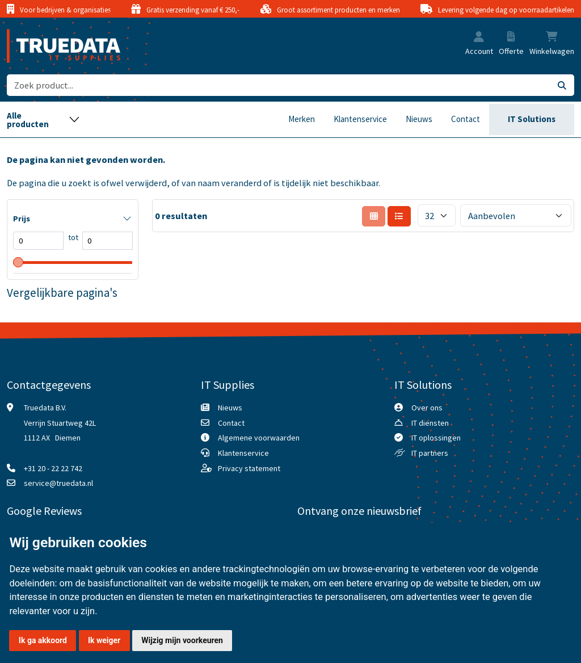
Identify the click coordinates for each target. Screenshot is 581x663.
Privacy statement (249, 468)
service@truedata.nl (58, 483)
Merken (301, 119)
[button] (479, 37)
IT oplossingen (436, 438)
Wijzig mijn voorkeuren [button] (182, 640)
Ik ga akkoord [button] (43, 640)
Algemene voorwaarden (259, 438)
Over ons (427, 407)
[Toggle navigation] (43, 119)
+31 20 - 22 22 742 (53, 468)
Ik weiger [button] (104, 640)
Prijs (21, 218)
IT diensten (430, 423)
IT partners (429, 453)
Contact (465, 119)
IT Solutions (531, 119)
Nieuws (419, 119)
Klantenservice (360, 119)
